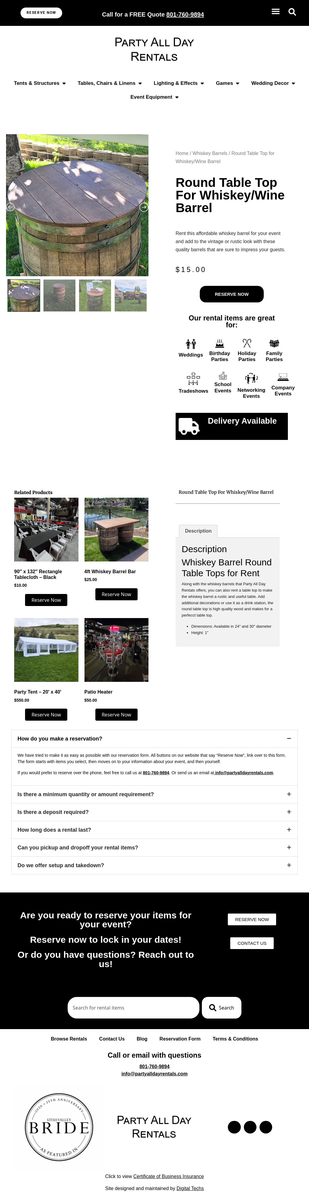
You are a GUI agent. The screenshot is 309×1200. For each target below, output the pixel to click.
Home (182, 153)
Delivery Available (242, 420)
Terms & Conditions (235, 1038)
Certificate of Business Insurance (168, 1176)
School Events (222, 387)
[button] (275, 11)
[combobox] (133, 1008)
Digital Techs (190, 1188)
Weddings (191, 355)
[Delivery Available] (189, 426)
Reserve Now (46, 600)
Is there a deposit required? (53, 812)
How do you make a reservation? (60, 739)
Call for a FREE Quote (153, 14)
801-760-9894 (156, 772)
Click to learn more (242, 432)
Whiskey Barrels (210, 153)
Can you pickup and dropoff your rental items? (78, 848)
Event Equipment (154, 97)
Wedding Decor (273, 83)
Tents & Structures (39, 83)
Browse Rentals (69, 1038)
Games (227, 83)
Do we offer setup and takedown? (61, 865)
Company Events (283, 391)
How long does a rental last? (54, 830)
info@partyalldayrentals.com (243, 772)
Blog (142, 1038)
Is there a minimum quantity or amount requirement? (86, 794)
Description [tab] (198, 531)
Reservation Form (180, 1038)
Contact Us (112, 1038)
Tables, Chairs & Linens (110, 83)
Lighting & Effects (179, 83)
